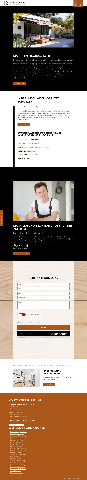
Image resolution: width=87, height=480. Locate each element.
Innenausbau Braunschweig (17, 434)
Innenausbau (23, 140)
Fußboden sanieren (15, 458)
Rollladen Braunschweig (16, 440)
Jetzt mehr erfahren (16, 425)
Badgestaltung (31, 151)
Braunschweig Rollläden (16, 473)
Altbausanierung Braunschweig (18, 454)
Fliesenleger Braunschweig (17, 465)
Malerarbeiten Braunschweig (18, 456)
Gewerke (15, 52)
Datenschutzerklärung (67, 478)
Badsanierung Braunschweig (18, 444)
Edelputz (12, 463)
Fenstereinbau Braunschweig (18, 448)
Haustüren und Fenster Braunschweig (20, 450)
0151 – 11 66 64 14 (17, 414)
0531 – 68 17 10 (17, 412)
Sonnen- (21, 155)
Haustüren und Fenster (39, 147)
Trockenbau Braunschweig (17, 461)
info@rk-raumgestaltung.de (20, 416)
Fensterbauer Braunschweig (17, 452)
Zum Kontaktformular (22, 254)
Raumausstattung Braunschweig (19, 432)
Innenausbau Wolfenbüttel (17, 467)
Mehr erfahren (20, 83)
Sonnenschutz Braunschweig (18, 436)
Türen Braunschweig (15, 471)
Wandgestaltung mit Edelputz (30, 143)
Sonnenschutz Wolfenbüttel (18, 469)
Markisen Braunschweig (16, 442)
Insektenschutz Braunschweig (18, 438)
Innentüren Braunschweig (17, 446)
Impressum (77, 478)
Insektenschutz (34, 155)
